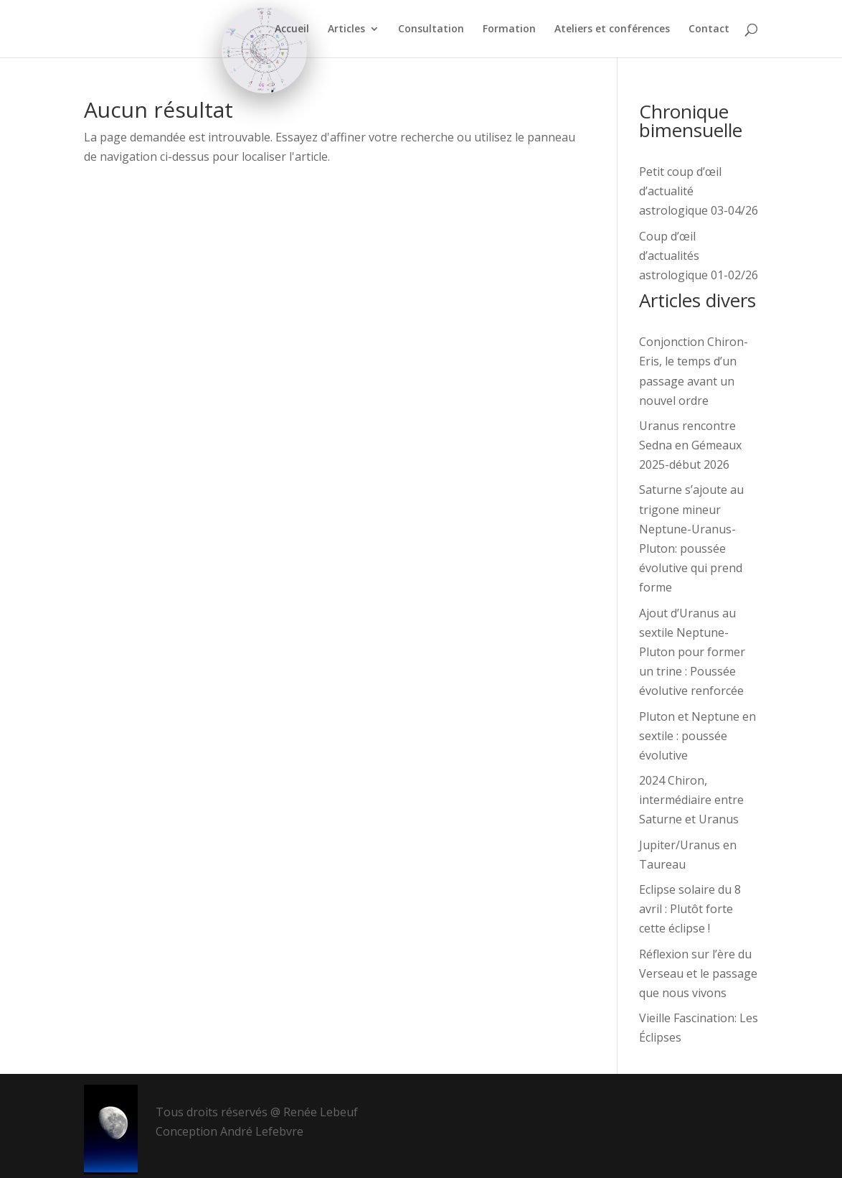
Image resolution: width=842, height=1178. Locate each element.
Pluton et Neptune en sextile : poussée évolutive (697, 736)
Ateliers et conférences (612, 29)
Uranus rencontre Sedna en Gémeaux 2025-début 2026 (690, 445)
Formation (509, 29)
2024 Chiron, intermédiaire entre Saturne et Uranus (691, 799)
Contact (709, 29)
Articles (346, 29)
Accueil (292, 29)
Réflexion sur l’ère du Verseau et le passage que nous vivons (698, 973)
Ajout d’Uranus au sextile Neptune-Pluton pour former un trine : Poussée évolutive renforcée (692, 652)
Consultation (431, 29)
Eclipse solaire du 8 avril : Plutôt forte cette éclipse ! (690, 909)
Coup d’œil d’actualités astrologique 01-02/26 (698, 255)
